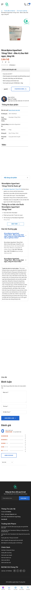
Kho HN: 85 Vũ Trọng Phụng (13, 516)
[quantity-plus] (9, 89)
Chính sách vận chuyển (6, 555)
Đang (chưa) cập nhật (14, 110)
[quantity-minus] (2, 89)
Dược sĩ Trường (12, 99)
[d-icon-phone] (25, 4)
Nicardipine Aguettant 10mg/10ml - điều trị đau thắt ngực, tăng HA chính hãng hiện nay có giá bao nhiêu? (14, 235)
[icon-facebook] (2, 62)
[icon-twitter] (5, 62)
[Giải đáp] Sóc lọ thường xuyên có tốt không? (11, 542)
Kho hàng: (4, 516)
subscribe (24, 498)
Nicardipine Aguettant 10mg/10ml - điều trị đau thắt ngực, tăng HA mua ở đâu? (14, 260)
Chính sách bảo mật (6, 562)
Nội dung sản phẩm (10, 177)
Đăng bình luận (9, 418)
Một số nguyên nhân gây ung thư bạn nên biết (12, 540)
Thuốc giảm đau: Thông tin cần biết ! (9, 537)
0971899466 (8, 511)
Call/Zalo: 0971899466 (6, 570)
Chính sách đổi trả (5, 560)
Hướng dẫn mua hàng (6, 552)
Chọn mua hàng (19, 89)
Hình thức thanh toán (6, 557)
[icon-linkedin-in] (9, 62)
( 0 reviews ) (12, 65)
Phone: (3, 511)
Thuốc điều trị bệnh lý (9, 10)
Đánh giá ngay (9, 455)
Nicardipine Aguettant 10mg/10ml (12, 189)
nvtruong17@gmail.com (11, 514)
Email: (3, 514)
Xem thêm (14, 224)
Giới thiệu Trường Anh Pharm (8, 550)
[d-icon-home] (1, 10)
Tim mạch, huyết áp (22, 10)
